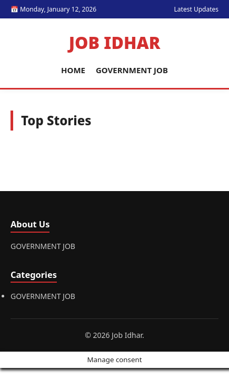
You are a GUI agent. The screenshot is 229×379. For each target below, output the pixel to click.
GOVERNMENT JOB (132, 70)
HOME (73, 70)
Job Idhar (115, 42)
